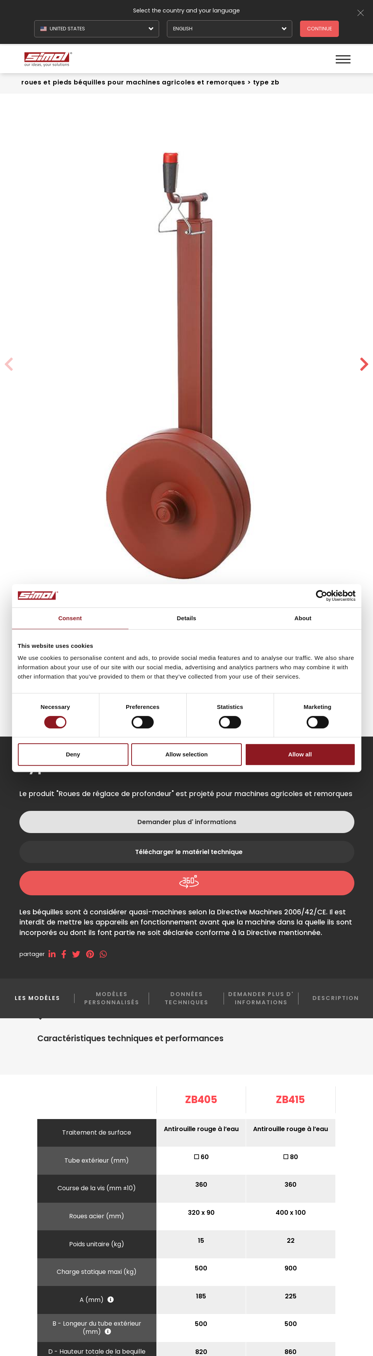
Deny (73, 754)
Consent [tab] (70, 618)
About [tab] (303, 618)
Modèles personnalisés (111, 998)
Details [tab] (186, 618)
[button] (364, 364)
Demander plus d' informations (186, 821)
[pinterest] (93, 954)
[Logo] (105, 58)
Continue (319, 28)
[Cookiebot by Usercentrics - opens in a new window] (322, 596)
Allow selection (186, 754)
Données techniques (186, 998)
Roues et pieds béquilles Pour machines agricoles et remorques (133, 82)
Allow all (300, 754)
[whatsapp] (106, 954)
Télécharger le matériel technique (189, 851)
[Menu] (343, 58)
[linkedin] (55, 954)
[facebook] (66, 954)
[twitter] (79, 954)
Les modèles (37, 1004)
